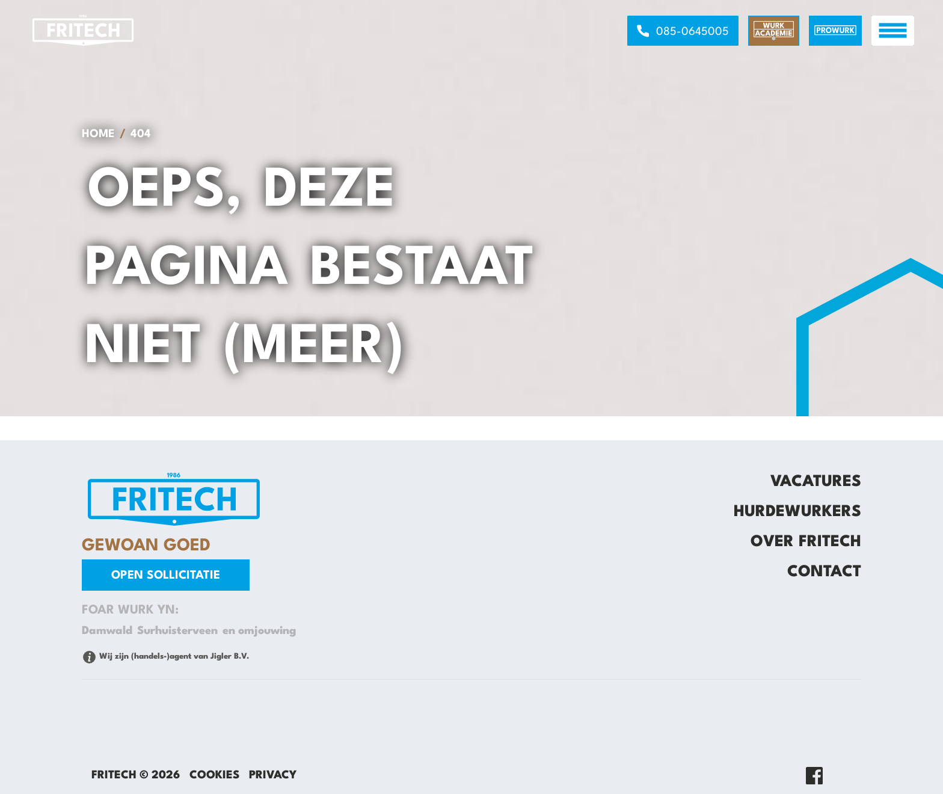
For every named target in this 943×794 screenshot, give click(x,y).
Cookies (214, 775)
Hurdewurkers (797, 512)
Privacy (272, 775)
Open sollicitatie (165, 576)
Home (98, 134)
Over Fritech (806, 542)
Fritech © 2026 (135, 775)
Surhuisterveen (177, 631)
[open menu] (892, 31)
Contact (824, 572)
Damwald (107, 631)
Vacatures (815, 482)
